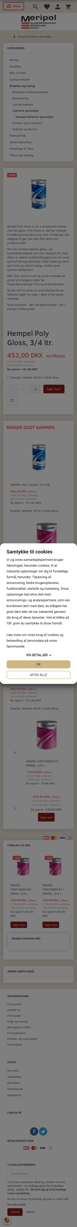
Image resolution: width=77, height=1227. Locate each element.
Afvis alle (38, 675)
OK (38, 664)
